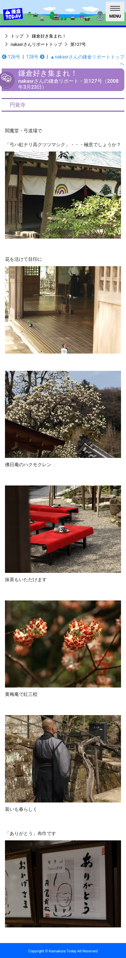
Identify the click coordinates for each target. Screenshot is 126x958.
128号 (35, 56)
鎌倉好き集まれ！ (49, 36)
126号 (11, 56)
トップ (17, 36)
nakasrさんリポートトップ (36, 44)
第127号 (78, 44)
